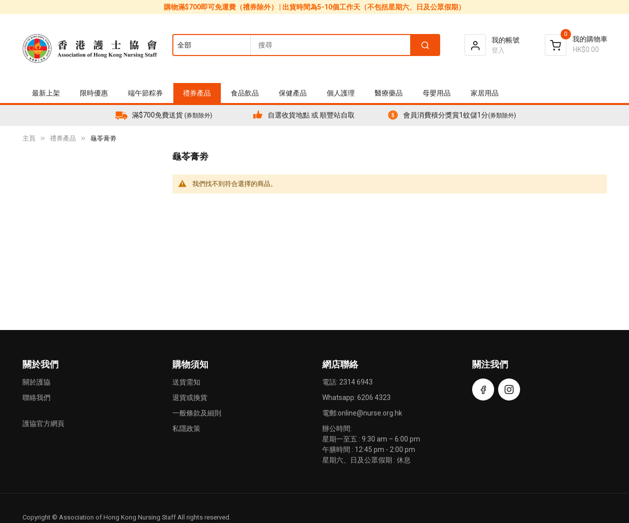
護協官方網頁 (43, 424)
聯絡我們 (36, 398)
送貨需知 (186, 382)
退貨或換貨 (189, 398)
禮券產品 (63, 138)
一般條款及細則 (196, 413)
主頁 (28, 138)
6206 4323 (374, 398)
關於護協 (36, 382)
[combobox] (305, 45)
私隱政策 (186, 428)
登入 (498, 50)
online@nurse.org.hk (370, 413)
